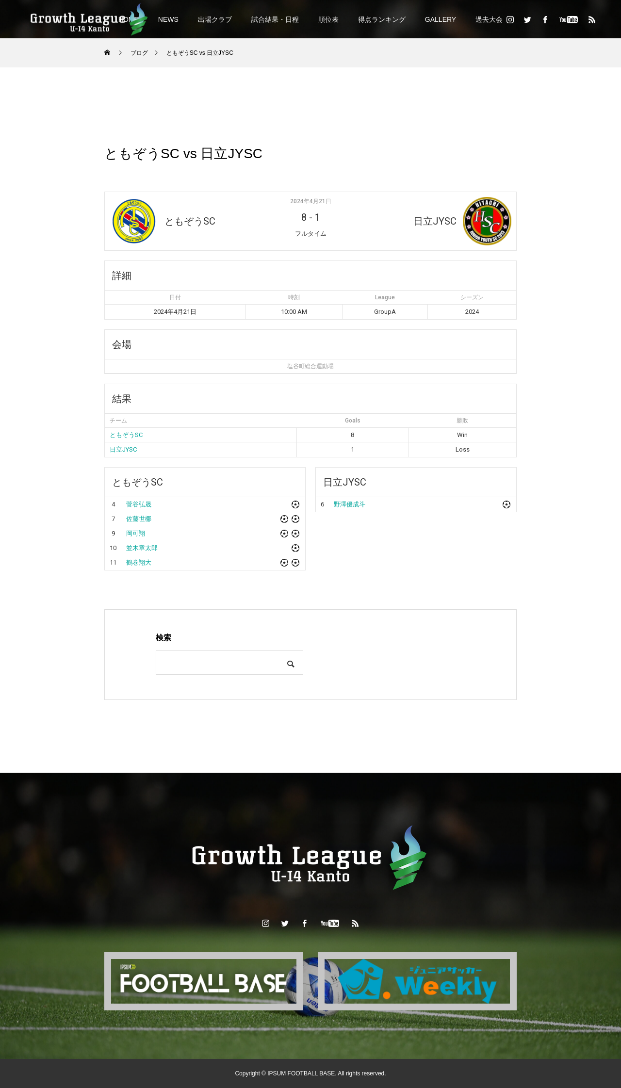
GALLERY (440, 19)
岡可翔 (135, 533)
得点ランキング (382, 19)
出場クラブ (215, 19)
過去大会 (489, 19)
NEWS (168, 19)
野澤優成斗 (349, 504)
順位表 (328, 19)
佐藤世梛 (138, 518)
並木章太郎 (142, 548)
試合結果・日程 (275, 19)
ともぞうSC (126, 434)
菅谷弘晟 (138, 504)
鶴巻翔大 (138, 562)
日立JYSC (123, 449)
